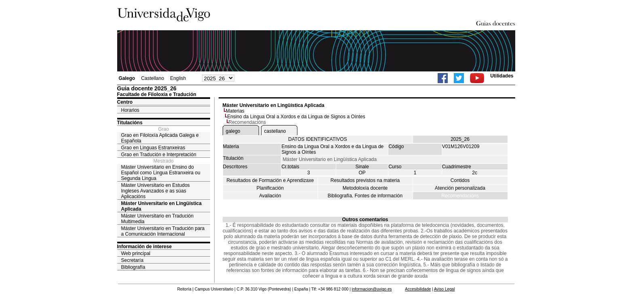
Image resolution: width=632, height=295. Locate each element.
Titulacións (130, 123)
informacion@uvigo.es (372, 289)
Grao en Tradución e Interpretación (158, 154)
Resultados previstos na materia (365, 180)
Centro (125, 102)
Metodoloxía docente (365, 188)
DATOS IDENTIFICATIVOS (317, 139)
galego (233, 131)
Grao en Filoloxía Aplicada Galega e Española (160, 138)
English (178, 78)
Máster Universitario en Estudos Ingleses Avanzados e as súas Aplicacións (155, 190)
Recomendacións (460, 196)
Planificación (270, 188)
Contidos (460, 180)
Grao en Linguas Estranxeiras (153, 148)
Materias (235, 111)
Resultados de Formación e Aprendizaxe (270, 180)
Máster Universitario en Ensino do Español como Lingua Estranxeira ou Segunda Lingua (160, 172)
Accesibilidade (418, 289)
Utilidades (501, 76)
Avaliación (270, 196)
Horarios (130, 110)
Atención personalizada (460, 188)
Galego (127, 78)
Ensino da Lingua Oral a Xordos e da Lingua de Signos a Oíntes (296, 116)
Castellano (152, 78)
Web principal (135, 253)
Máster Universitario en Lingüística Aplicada (161, 206)
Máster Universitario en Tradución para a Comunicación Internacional (163, 231)
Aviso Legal (444, 289)
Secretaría (132, 260)
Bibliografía (133, 267)
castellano (275, 131)
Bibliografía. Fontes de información (365, 196)
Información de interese (144, 246)
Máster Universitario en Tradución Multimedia (157, 218)
